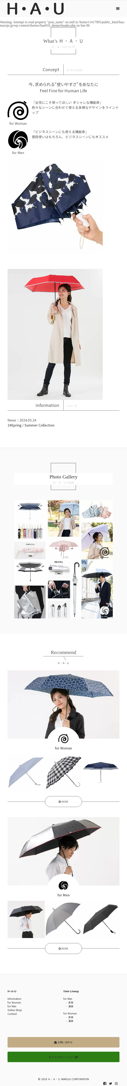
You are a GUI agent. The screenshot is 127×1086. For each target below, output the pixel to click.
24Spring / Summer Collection (31, 425)
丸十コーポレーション (63, 1057)
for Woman (14, 1002)
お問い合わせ (63, 1042)
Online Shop (15, 1010)
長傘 (70, 1006)
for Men (12, 1006)
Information (14, 998)
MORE (63, 801)
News (12, 420)
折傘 (70, 1002)
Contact (12, 1014)
